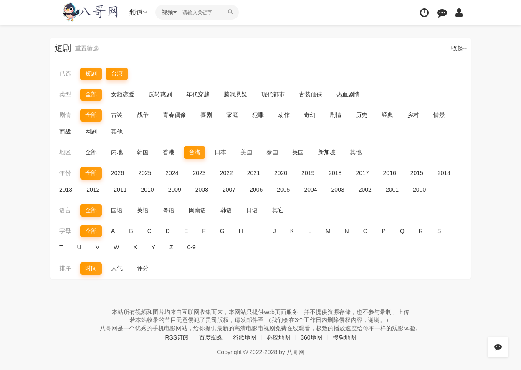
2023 (198, 173)
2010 (147, 189)
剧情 (65, 115)
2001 (392, 189)
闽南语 (197, 210)
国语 (117, 210)
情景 (439, 115)
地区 (65, 152)
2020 (280, 173)
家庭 (232, 115)
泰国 (272, 152)
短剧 (91, 73)
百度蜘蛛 (211, 337)
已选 (65, 73)
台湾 (117, 73)
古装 (117, 115)
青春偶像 (174, 115)
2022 (226, 173)
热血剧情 (348, 94)
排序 (65, 268)
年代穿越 (198, 94)
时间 (91, 268)
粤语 (169, 210)
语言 (65, 210)
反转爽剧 (160, 94)
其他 (117, 131)
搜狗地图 (344, 337)
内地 (117, 152)
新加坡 (327, 152)
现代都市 (273, 94)
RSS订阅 (177, 337)
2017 (362, 173)
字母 (65, 231)
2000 (419, 189)
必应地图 (278, 337)
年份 (65, 173)
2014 (444, 173)
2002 (365, 189)
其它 (278, 210)
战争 (143, 115)
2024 (171, 173)
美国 (246, 152)
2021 (253, 173)
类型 (65, 94)
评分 (143, 268)
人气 (117, 268)
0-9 (191, 247)
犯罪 (258, 115)
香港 (169, 152)
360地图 (311, 337)
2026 (117, 173)
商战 (65, 131)
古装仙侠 (310, 94)
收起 (459, 48)
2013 (65, 189)
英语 (143, 210)
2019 (307, 173)
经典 (387, 115)
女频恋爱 (122, 94)
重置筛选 (87, 48)
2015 (416, 173)
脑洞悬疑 (235, 94)
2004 (310, 189)
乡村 (413, 115)
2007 (229, 189)
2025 (144, 173)
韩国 (143, 152)
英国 (298, 152)
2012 (92, 189)
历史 (361, 115)
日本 (220, 152)
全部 (91, 94)
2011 (120, 189)
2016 (389, 173)
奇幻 (310, 115)
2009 (174, 189)
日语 (252, 210)
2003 (337, 189)
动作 (284, 115)
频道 (138, 12)
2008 (201, 189)
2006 (256, 189)
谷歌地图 (244, 337)
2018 (335, 173)
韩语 (226, 210)
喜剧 (206, 115)
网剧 (91, 131)
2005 (283, 189)
